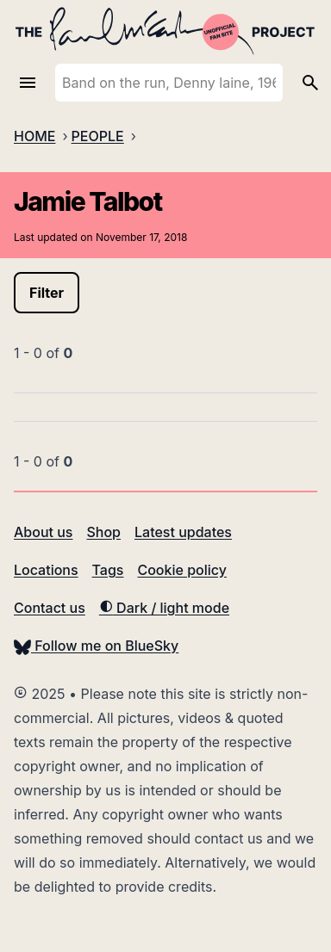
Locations (46, 569)
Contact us (49, 607)
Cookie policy (181, 569)
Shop (103, 532)
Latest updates (183, 532)
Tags (108, 569)
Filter (46, 292)
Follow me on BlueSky (96, 645)
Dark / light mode (164, 607)
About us (43, 532)
